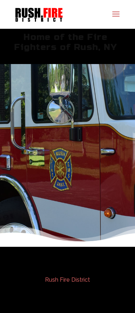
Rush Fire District (67, 279)
